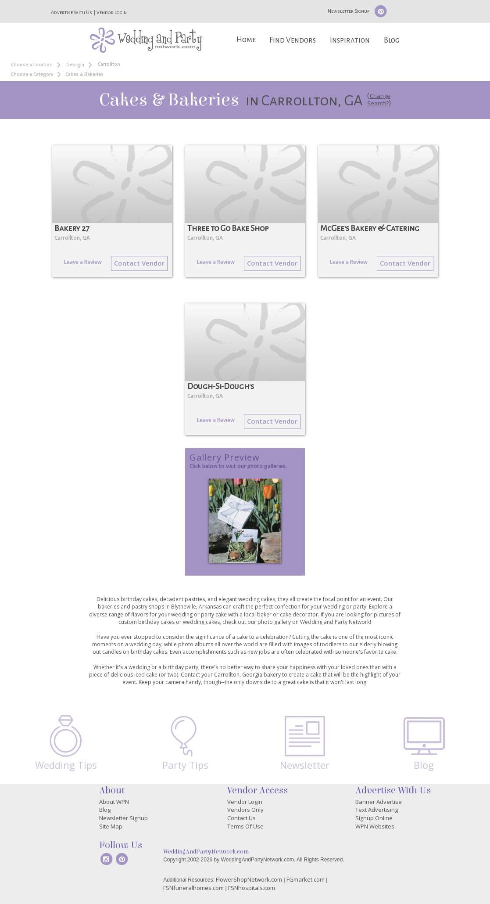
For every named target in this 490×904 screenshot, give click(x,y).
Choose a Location (32, 64)
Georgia (75, 64)
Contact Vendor (139, 263)
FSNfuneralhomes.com (193, 888)
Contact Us (241, 818)
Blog (391, 40)
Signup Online (374, 818)
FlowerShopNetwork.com (249, 879)
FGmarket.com (305, 879)
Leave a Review (83, 262)
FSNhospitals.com (251, 888)
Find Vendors (292, 40)
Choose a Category (32, 74)
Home (246, 40)
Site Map (110, 826)
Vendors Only (245, 810)
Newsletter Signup (348, 11)
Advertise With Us (71, 12)
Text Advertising (376, 810)
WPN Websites (374, 826)
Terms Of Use (245, 826)
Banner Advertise (378, 802)
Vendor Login (112, 12)
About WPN (114, 802)
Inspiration (350, 40)
